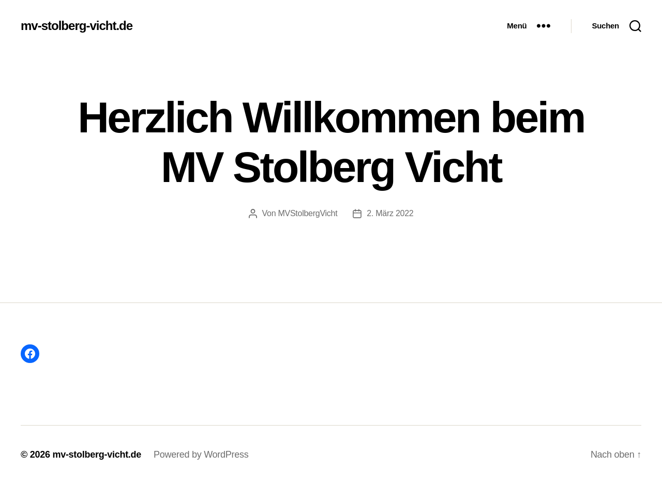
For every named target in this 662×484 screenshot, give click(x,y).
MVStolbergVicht (307, 213)
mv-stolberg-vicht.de (76, 26)
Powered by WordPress (201, 454)
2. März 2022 (390, 213)
